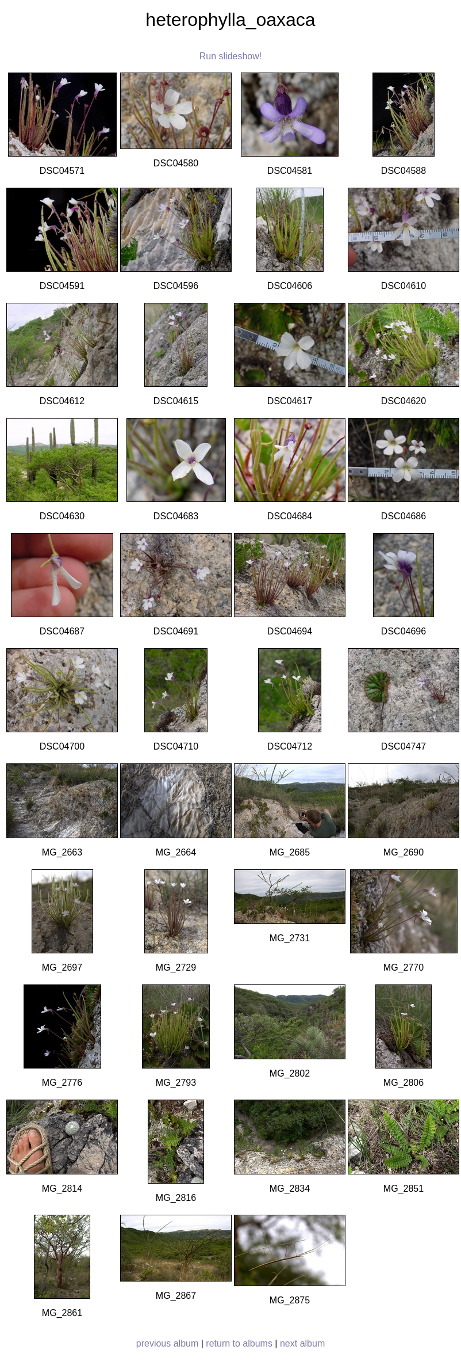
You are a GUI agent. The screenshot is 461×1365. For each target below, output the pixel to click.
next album (302, 1343)
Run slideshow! (230, 56)
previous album (167, 1343)
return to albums (239, 1343)
